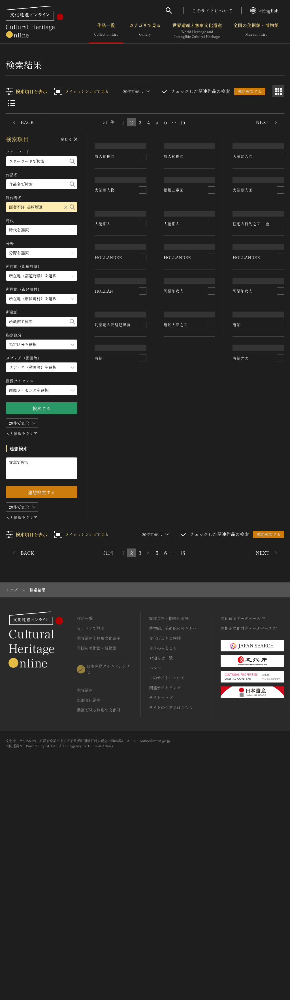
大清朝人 (103, 393)
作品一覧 (106, 31)
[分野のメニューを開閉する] (41, 253)
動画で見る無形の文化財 (98, 928)
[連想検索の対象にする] (142, 188)
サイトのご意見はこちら (171, 925)
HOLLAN (104, 520)
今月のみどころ (163, 866)
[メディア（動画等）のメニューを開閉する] (41, 367)
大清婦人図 (243, 219)
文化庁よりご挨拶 (165, 856)
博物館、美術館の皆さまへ (173, 846)
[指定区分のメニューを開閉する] (41, 344)
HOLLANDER (108, 454)
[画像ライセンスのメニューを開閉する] (41, 390)
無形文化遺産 (89, 918)
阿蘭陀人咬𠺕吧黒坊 (113, 620)
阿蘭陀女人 (174, 549)
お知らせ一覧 (161, 876)
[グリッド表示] (278, 91)
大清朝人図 (243, 320)
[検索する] (72, 161)
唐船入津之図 (175, 722)
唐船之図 (241, 726)
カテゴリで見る (145, 31)
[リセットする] (66, 207)
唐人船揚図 (105, 188)
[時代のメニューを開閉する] (41, 230)
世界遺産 (85, 908)
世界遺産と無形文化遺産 (197, 31)
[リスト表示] (12, 103)
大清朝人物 (105, 293)
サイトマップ (161, 915)
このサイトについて (212, 10)
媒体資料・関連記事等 (169, 836)
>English (264, 10)
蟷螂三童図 (174, 285)
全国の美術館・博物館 (256, 31)
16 (182, 122)
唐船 (99, 711)
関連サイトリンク (165, 905)
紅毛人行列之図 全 (251, 384)
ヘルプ (155, 886)
